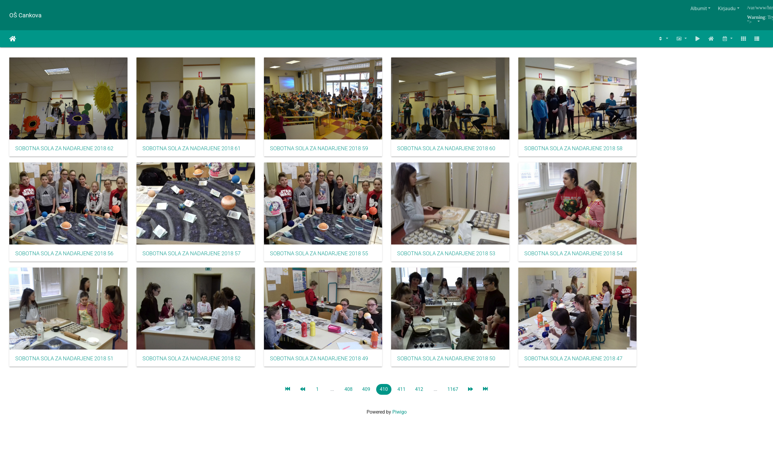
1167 (452, 395)
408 (348, 395)
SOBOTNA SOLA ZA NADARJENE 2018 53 (455, 257)
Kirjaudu (727, 8)
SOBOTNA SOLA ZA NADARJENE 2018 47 (585, 365)
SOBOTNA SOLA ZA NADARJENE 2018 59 (325, 151)
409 (366, 395)
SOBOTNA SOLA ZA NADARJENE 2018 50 (455, 365)
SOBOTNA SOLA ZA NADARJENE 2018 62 (64, 151)
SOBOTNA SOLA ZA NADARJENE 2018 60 (455, 151)
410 (384, 395)
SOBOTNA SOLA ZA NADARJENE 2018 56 (64, 257)
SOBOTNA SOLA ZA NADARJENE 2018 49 (325, 365)
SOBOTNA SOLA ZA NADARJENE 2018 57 (194, 257)
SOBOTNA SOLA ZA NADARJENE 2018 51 (64, 365)
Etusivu (12, 38)
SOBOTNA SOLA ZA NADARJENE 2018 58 (585, 150)
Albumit (698, 8)
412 (419, 395)
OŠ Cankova (25, 15)
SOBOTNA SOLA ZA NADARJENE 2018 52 (194, 365)
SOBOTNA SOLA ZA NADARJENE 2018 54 (585, 257)
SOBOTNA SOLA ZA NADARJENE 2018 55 (325, 257)
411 (401, 395)
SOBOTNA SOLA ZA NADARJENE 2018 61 (194, 151)
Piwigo (399, 418)
